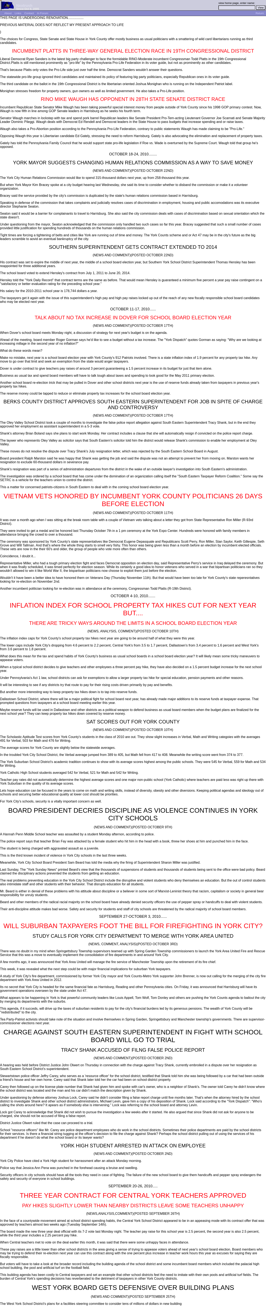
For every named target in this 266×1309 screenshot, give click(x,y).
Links (18, 13)
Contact (29, 13)
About (8, 13)
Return (260, 13)
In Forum (42, 13)
